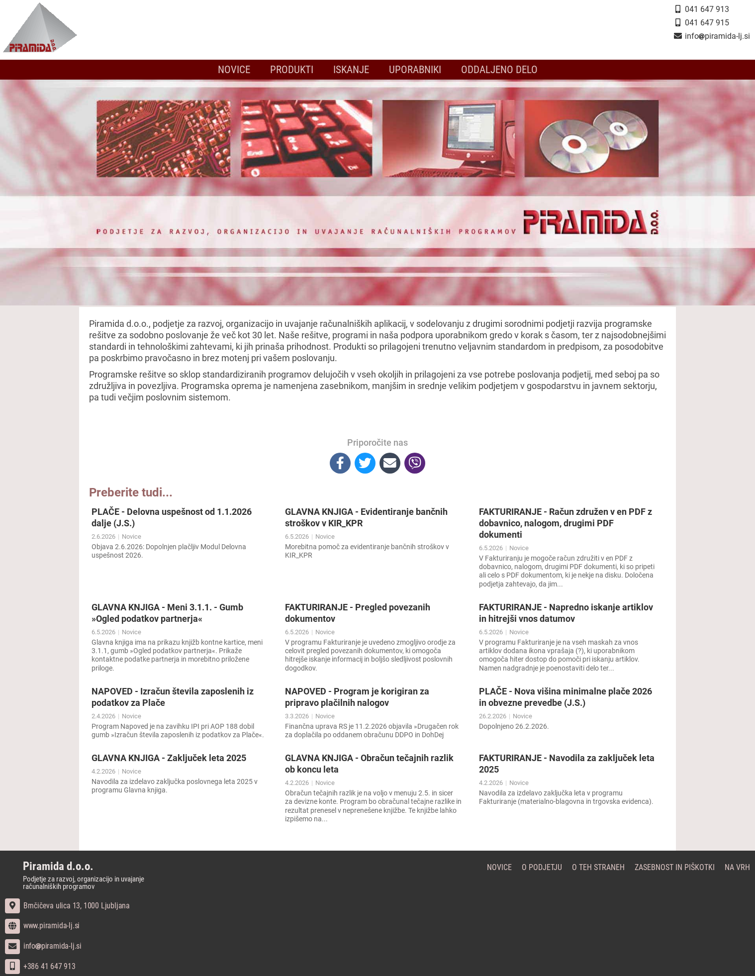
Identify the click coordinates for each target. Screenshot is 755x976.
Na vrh (737, 867)
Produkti (291, 70)
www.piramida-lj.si (42, 925)
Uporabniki (415, 70)
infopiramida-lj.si (43, 946)
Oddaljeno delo (499, 70)
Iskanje (351, 70)
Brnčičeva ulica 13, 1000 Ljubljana (67, 905)
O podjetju (542, 867)
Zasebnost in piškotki (675, 867)
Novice (234, 70)
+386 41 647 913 (40, 966)
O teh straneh (598, 867)
